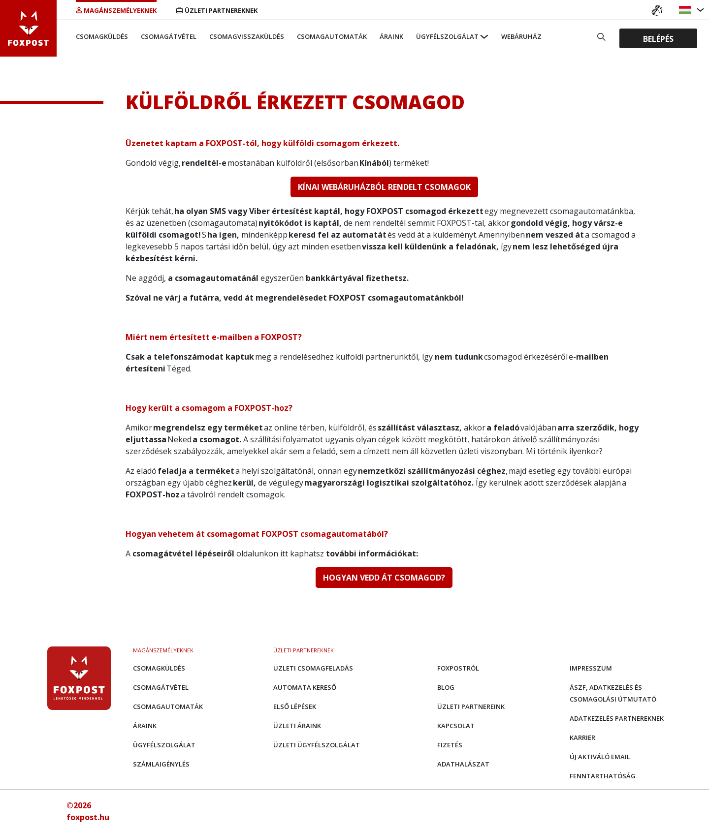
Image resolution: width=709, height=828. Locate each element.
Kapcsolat (456, 725)
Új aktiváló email (600, 756)
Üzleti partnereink (471, 706)
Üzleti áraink (297, 725)
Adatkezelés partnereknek (617, 718)
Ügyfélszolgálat (447, 36)
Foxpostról (458, 668)
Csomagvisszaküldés (246, 36)
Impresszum (591, 668)
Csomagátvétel (168, 36)
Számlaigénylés (161, 764)
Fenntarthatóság (603, 775)
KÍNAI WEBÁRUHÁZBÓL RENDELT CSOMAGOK (384, 187)
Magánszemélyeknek (116, 10)
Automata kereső (304, 687)
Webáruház (521, 36)
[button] (686, 10)
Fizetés (449, 744)
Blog (445, 687)
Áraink (391, 36)
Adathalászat (463, 764)
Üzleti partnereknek (217, 10)
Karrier (582, 737)
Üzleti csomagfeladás (313, 668)
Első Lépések (294, 706)
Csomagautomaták (332, 36)
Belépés (658, 38)
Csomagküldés (102, 36)
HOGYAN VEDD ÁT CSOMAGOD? (384, 577)
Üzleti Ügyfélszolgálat (316, 744)
